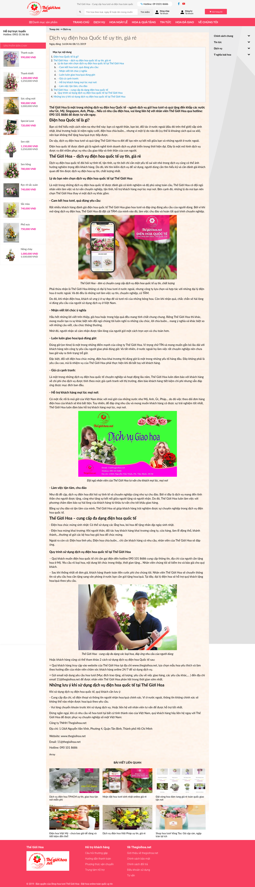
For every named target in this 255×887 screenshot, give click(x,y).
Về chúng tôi (208, 22)
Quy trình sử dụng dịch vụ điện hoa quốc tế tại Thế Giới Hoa (90, 92)
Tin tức (165, 22)
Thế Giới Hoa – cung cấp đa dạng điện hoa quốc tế (81, 89)
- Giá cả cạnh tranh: (68, 78)
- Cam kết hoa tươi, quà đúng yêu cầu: (78, 67)
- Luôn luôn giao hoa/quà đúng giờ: (76, 74)
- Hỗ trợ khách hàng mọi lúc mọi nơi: (77, 82)
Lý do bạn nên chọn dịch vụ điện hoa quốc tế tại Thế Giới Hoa (91, 63)
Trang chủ (81, 22)
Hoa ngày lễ (118, 22)
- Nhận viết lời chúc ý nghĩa (72, 70)
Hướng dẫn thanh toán (98, 858)
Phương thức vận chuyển (99, 864)
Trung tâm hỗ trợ (95, 869)
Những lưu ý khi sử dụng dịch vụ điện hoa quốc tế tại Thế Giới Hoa (89, 96)
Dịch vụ (99, 22)
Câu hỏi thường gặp (96, 853)
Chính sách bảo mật (138, 858)
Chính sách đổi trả (137, 864)
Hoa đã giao (184, 22)
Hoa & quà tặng (144, 22)
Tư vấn (131, 875)
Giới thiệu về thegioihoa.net (142, 853)
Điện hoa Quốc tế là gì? (66, 56)
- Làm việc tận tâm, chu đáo (72, 85)
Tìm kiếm (145, 12)
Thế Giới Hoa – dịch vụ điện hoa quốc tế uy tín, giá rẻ (82, 60)
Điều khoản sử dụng (138, 869)
